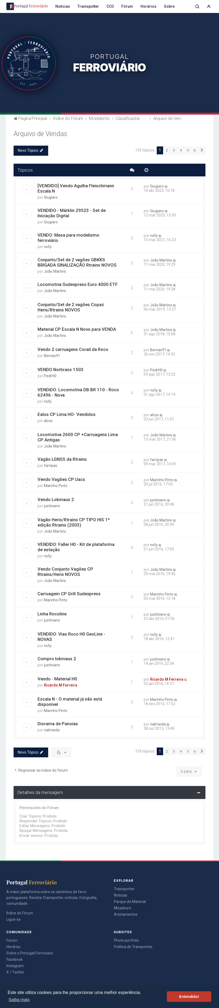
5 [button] (188, 150)
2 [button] (167, 150)
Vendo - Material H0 (57, 678)
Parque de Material (130, 902)
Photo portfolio (126, 940)
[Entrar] (209, 6)
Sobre (169, 6)
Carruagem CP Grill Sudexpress (69, 593)
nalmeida (52, 730)
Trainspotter (88, 6)
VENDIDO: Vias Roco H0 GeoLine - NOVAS (71, 636)
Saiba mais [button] (19, 999)
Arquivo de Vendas (40, 134)
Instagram (15, 966)
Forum (11, 940)
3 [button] (174, 150)
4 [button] (181, 150)
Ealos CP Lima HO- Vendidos (67, 414)
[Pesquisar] (197, 6)
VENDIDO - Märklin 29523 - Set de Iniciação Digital (72, 213)
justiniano (52, 506)
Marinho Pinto (55, 486)
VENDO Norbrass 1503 (61, 369)
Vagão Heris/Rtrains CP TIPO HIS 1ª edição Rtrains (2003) (74, 522)
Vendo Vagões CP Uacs (61, 479)
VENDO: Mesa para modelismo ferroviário (68, 237)
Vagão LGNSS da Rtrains (62, 459)
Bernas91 (52, 356)
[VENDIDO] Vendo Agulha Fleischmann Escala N (76, 188)
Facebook (14, 959)
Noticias (62, 6)
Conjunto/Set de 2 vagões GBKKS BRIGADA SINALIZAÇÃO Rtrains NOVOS (77, 262)
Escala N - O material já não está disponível (70, 701)
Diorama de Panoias (58, 723)
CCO (110, 6)
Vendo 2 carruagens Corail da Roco (73, 349)
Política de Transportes (133, 947)
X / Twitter (15, 972)
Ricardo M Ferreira (60, 685)
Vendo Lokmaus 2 (56, 499)
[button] (202, 150)
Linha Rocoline (52, 613)
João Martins (55, 271)
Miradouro (122, 908)
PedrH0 (50, 376)
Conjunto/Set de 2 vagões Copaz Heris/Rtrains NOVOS (71, 307)
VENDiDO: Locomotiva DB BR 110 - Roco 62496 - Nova (78, 392)
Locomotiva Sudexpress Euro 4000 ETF (78, 284)
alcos (48, 421)
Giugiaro (51, 197)
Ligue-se (13, 919)
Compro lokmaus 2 (57, 658)
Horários (148, 6)
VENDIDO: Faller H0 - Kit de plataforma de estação (76, 547)
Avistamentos (126, 914)
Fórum (127, 6)
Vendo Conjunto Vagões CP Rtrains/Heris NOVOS (65, 571)
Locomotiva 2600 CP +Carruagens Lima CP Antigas (78, 437)
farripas (50, 465)
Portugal (27, 6)
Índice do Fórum (19, 913)
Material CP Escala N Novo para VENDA (77, 329)
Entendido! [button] (189, 996)
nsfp (48, 247)
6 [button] (195, 150)
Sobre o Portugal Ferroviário (29, 953)
